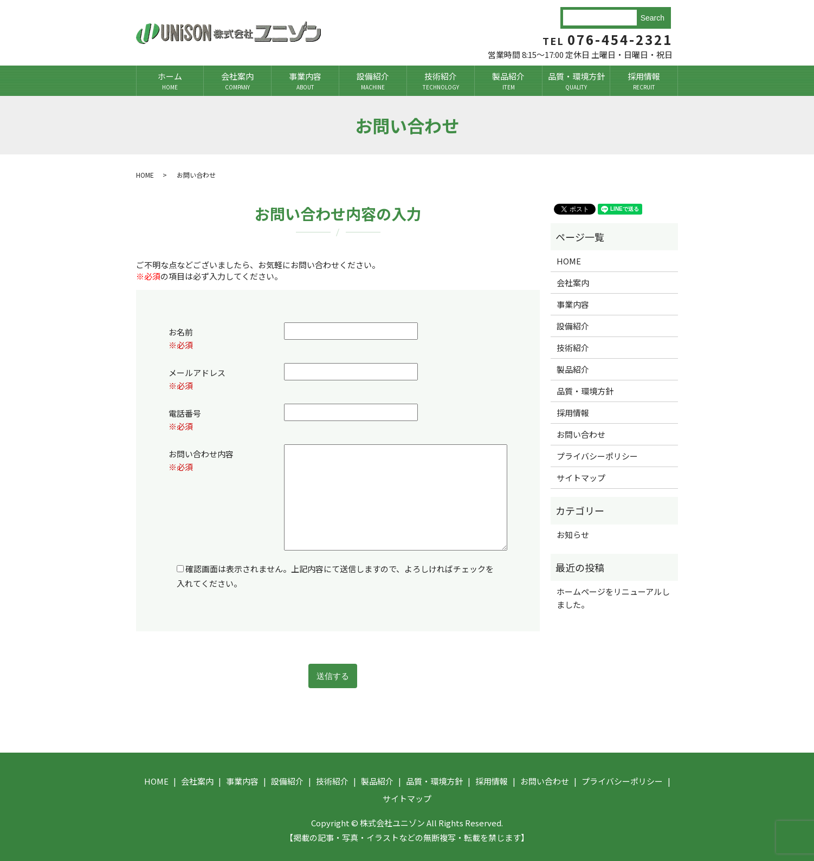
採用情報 (644, 80)
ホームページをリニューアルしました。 (613, 598)
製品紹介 (508, 80)
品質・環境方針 (576, 80)
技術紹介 (440, 80)
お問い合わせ (581, 434)
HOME (145, 174)
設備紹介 (373, 80)
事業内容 (305, 80)
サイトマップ (581, 477)
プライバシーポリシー (597, 456)
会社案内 (237, 80)
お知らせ (573, 534)
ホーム (169, 80)
